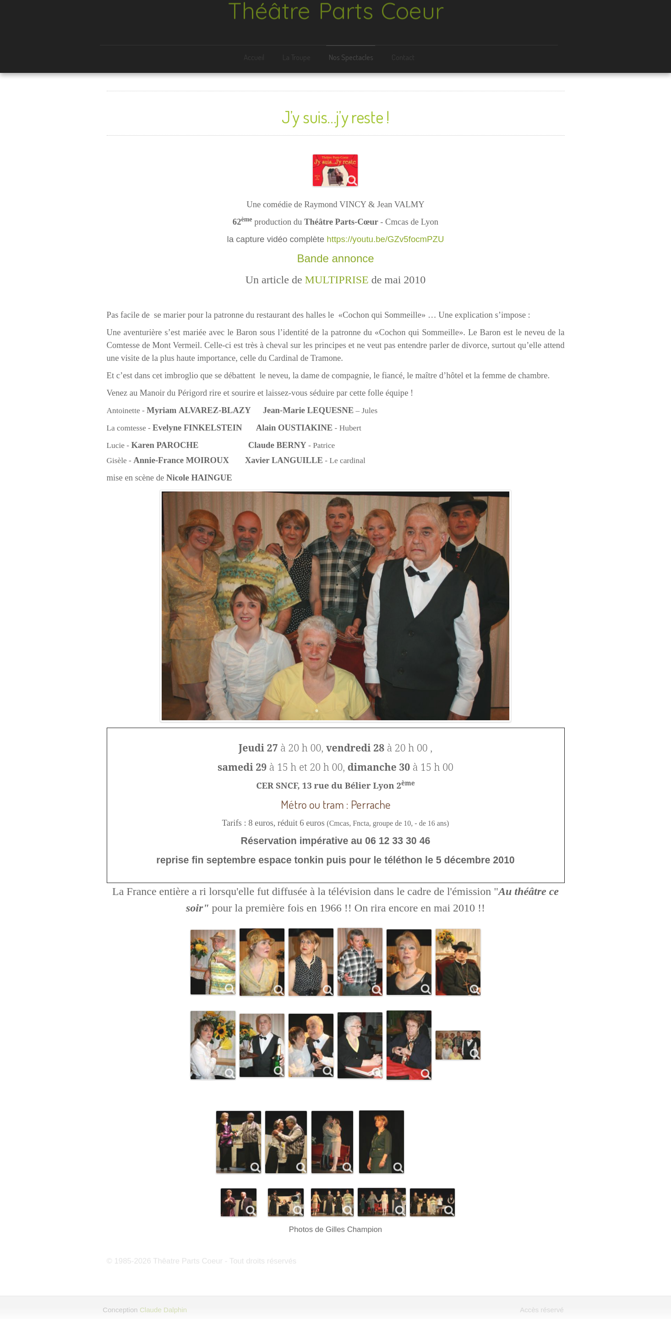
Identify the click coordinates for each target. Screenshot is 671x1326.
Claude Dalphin (161, 1310)
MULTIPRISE (337, 278)
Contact (402, 57)
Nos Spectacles (350, 57)
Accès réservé (543, 1310)
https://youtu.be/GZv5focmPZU (385, 237)
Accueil (253, 57)
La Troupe (296, 57)
